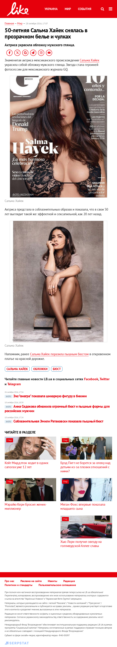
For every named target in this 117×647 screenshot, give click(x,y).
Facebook (91, 379)
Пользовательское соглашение (57, 585)
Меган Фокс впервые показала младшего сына (82, 506)
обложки (40, 369)
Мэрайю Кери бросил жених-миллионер (25, 506)
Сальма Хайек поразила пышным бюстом (59, 354)
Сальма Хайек (89, 60)
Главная (9, 23)
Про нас (9, 581)
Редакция (69, 581)
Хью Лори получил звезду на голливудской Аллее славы (81, 543)
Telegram (14, 384)
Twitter (105, 379)
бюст (57, 369)
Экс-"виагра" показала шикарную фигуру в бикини (46, 396)
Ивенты (52, 581)
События (84, 9)
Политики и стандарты (18, 585)
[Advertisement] (33, 539)
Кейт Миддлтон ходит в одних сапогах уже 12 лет (26, 465)
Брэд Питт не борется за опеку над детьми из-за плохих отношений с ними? (85, 467)
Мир (68, 9)
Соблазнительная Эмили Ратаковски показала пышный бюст (54, 421)
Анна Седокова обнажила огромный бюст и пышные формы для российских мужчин (57, 408)
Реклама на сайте (31, 581)
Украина (51, 9)
